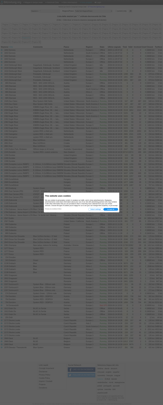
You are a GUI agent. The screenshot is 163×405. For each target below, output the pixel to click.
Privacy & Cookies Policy (53, 209)
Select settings (95, 209)
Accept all (110, 209)
